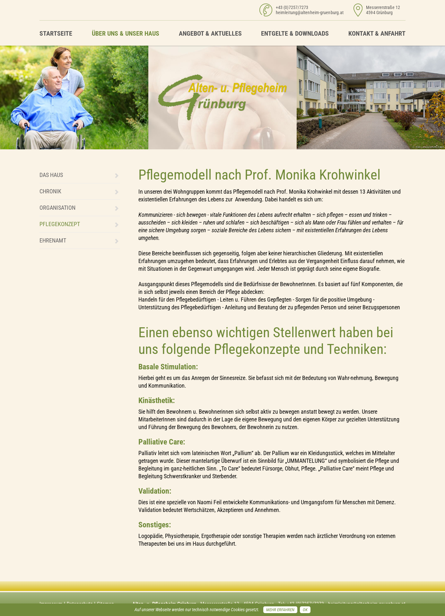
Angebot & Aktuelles (210, 33)
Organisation (57, 207)
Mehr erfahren (280, 609)
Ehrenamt (52, 240)
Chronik (50, 191)
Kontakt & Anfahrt (377, 33)
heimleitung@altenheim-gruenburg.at (310, 12)
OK (305, 609)
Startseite (55, 33)
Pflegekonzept (59, 224)
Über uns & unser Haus (125, 33)
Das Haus (51, 175)
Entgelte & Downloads (295, 33)
